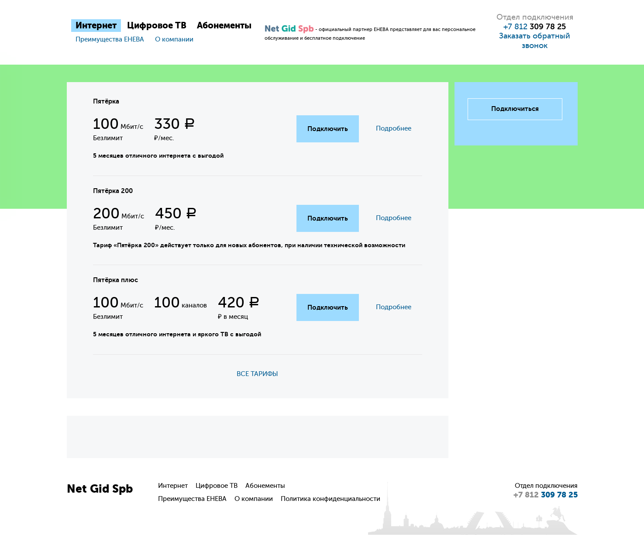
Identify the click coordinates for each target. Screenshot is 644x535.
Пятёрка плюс (115, 280)
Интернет (96, 26)
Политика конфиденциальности (330, 499)
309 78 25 (545, 494)
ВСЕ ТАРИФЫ (257, 374)
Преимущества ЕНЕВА (110, 39)
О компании (174, 39)
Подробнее (393, 128)
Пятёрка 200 (113, 191)
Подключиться (515, 109)
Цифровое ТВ (156, 26)
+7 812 (534, 26)
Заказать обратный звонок (534, 40)
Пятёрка (106, 101)
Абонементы (224, 26)
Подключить (327, 129)
